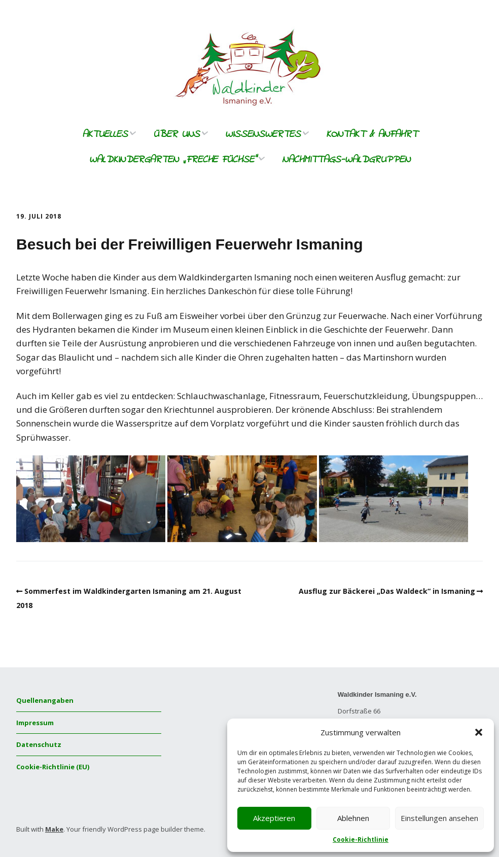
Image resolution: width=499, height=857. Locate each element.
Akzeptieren (274, 818)
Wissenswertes (263, 134)
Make (54, 829)
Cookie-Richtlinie (360, 839)
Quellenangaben (45, 700)
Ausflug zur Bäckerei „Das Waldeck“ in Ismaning (387, 591)
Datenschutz (38, 744)
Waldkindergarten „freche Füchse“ (173, 160)
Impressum (35, 722)
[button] (479, 732)
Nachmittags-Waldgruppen (346, 160)
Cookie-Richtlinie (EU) (52, 766)
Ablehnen (353, 818)
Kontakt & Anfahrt (371, 134)
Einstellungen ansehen (439, 818)
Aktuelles (105, 134)
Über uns (176, 134)
